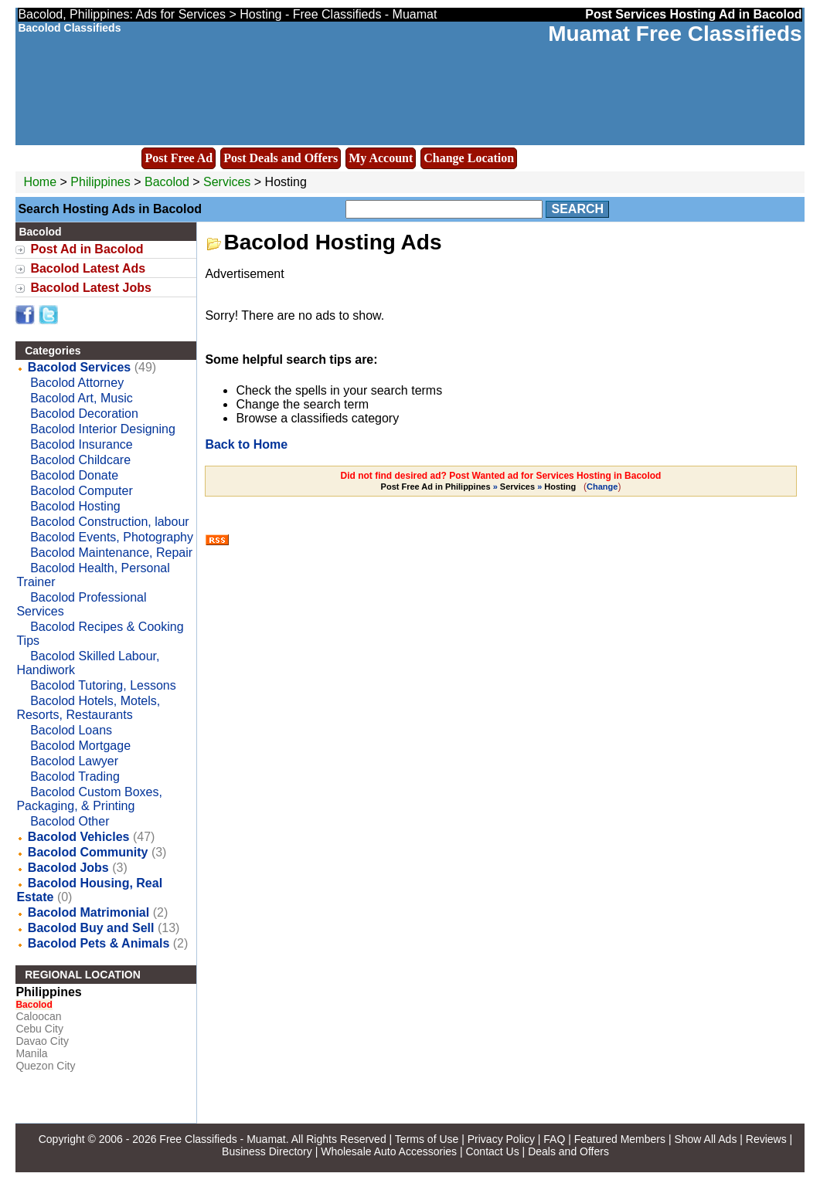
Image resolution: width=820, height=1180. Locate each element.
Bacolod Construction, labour (109, 521)
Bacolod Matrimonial (88, 912)
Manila (31, 1053)
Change (602, 486)
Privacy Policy (501, 1139)
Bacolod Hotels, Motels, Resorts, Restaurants (88, 707)
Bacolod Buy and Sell (91, 927)
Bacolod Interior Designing (102, 429)
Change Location (469, 157)
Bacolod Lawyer (74, 761)
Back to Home (246, 444)
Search (577, 208)
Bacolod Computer (81, 490)
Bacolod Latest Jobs (90, 287)
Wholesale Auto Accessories (389, 1151)
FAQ (554, 1139)
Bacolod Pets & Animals (98, 943)
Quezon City (45, 1066)
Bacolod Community (88, 852)
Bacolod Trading (75, 776)
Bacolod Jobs (68, 867)
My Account (381, 157)
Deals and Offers (568, 1151)
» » (480, 486)
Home (39, 181)
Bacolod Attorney (77, 382)
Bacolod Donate (74, 475)
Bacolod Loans (71, 730)
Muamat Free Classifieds (674, 34)
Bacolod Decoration (84, 413)
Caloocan (38, 1016)
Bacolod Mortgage (80, 745)
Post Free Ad (179, 157)
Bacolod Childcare (80, 459)
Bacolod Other (69, 821)
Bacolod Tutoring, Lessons (103, 685)
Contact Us (492, 1151)
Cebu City (39, 1028)
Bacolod (168, 181)
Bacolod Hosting (75, 506)
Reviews (766, 1139)
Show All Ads (705, 1139)
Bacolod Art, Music (81, 398)
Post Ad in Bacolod (86, 249)
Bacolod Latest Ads (87, 268)
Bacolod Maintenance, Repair (111, 552)
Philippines (100, 181)
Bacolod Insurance (81, 444)
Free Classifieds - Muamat (222, 1139)
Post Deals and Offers (280, 157)
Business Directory (267, 1151)
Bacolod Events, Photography (111, 537)
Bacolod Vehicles (79, 836)
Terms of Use (426, 1139)
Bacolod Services (79, 367)
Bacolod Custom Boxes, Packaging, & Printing (89, 798)
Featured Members (619, 1139)
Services (226, 181)
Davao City (41, 1041)
